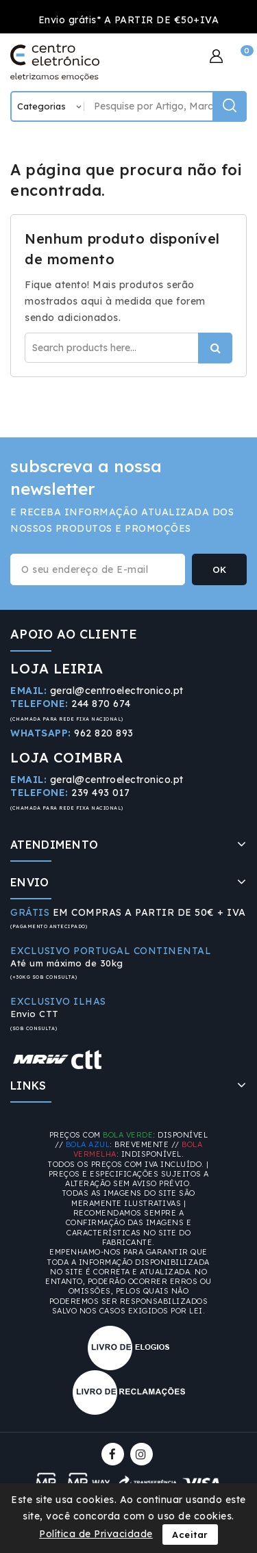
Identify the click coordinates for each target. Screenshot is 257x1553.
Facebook (114, 1454)
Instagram (143, 1454)
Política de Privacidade (96, 1534)
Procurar (215, 348)
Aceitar (190, 1534)
